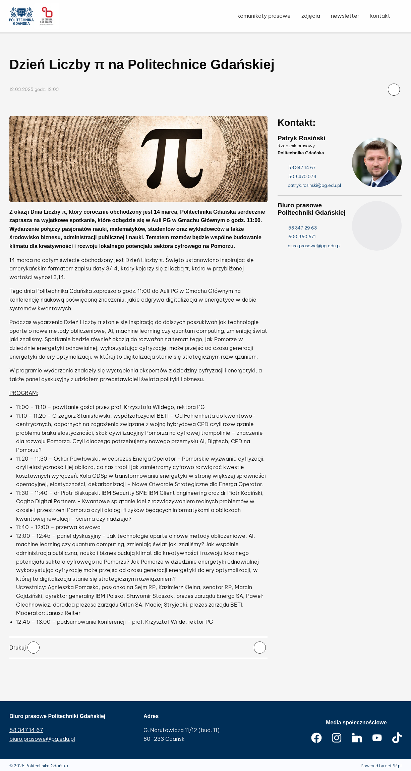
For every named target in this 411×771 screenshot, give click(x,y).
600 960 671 (297, 237)
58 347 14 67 (297, 167)
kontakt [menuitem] (380, 15)
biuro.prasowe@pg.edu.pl (42, 738)
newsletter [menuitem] (345, 15)
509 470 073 (297, 176)
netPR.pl (393, 765)
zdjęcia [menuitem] (310, 15)
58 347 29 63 (298, 228)
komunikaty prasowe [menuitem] (264, 15)
